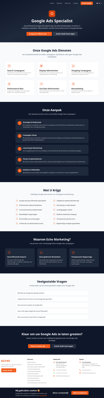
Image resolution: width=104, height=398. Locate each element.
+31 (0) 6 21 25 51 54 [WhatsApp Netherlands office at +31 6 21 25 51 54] (61, 373)
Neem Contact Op (39, 346)
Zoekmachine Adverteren (34, 371)
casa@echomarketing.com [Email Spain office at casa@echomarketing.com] (89, 373)
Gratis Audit (87, 3)
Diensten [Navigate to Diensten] (59, 3)
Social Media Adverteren (33, 380)
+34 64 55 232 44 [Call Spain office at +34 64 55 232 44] (86, 370)
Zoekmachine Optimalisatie (34, 364)
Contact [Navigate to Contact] (75, 3)
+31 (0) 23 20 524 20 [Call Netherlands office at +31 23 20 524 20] (61, 370)
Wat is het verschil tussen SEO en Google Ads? (32, 317)
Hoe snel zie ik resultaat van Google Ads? (30, 305)
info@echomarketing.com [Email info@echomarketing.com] (63, 376)
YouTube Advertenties (33, 378)
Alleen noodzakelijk (60, 393)
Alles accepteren (80, 393)
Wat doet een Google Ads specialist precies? (31, 293)
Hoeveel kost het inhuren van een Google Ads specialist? (35, 299)
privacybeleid (43, 395)
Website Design (31, 362)
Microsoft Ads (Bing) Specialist (35, 376)
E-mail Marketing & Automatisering (36, 383)
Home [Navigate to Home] (52, 3)
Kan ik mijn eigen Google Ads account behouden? (33, 311)
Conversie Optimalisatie (33, 369)
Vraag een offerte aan (39, 34)
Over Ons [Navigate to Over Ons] (68, 3)
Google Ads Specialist (33, 373)
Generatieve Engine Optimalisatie (36, 367)
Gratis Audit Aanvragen (65, 34)
